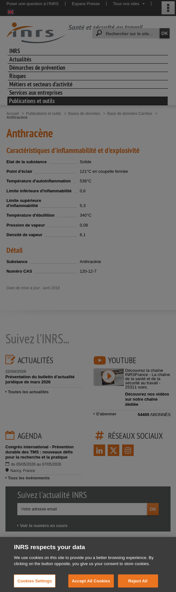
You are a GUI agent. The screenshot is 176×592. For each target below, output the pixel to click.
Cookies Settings (34, 584)
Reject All (137, 584)
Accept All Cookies (91, 584)
